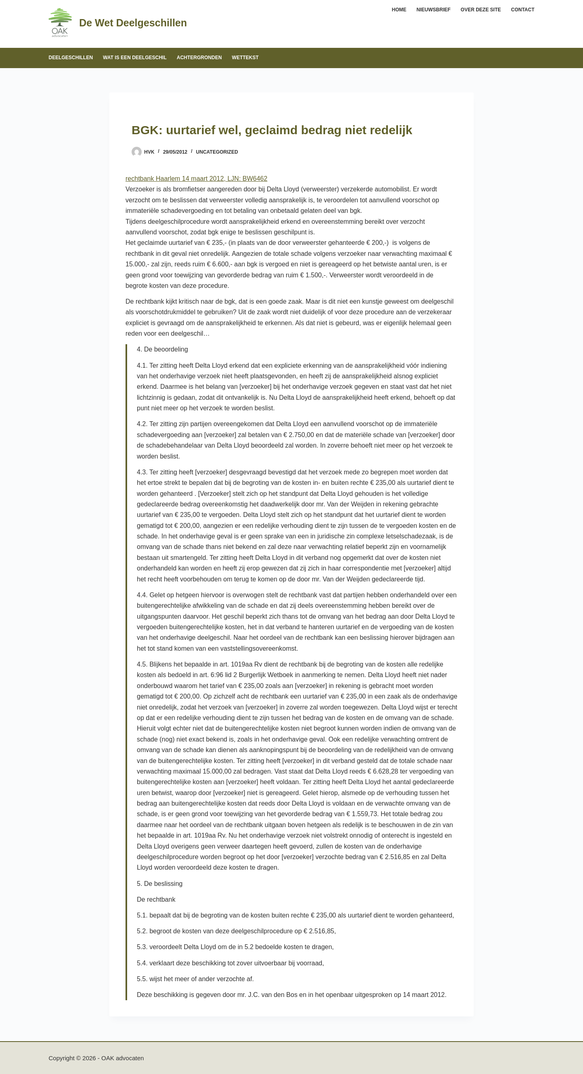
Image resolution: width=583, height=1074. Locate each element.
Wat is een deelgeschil (134, 57)
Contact (522, 10)
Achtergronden (199, 57)
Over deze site (481, 10)
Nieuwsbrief (434, 10)
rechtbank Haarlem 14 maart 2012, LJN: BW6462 (196, 178)
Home (399, 10)
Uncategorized (217, 152)
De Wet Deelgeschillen (133, 22)
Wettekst (245, 57)
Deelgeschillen (71, 57)
